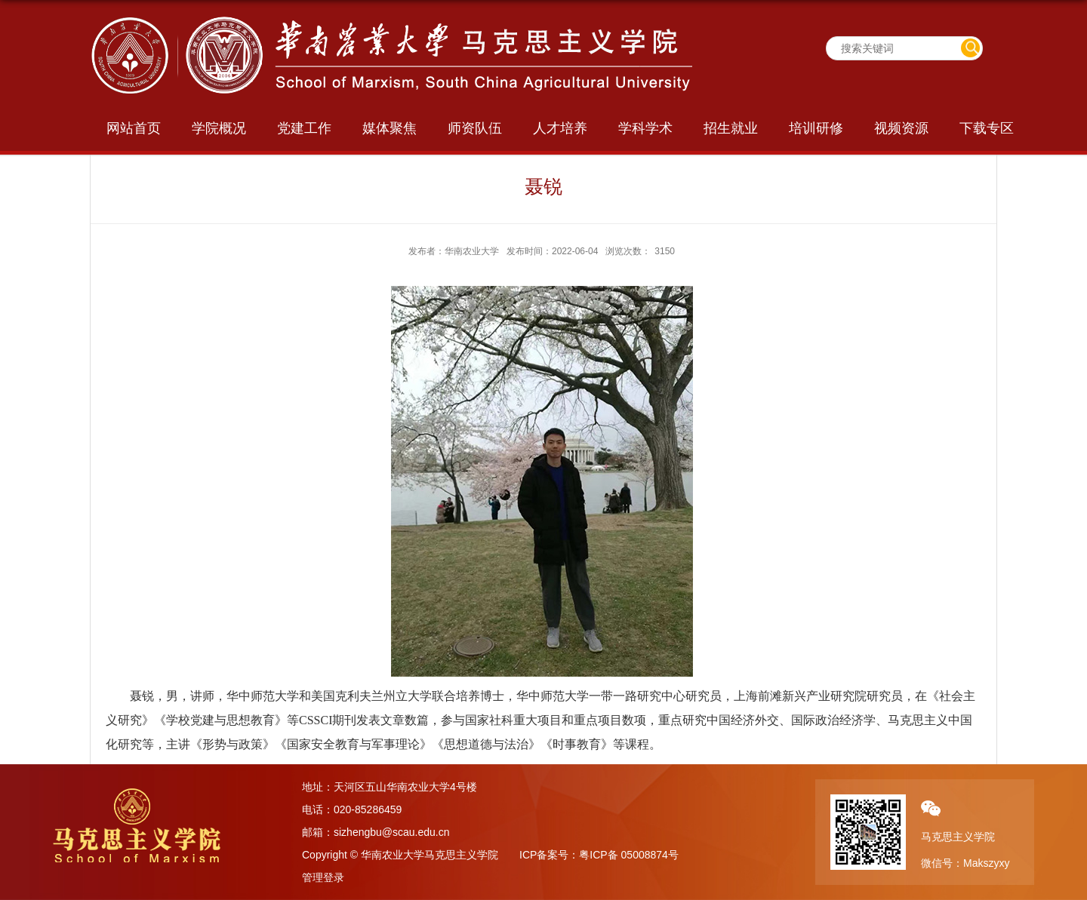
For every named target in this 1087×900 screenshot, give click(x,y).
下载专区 (986, 128)
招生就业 (731, 128)
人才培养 (560, 128)
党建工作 (304, 128)
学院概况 (219, 128)
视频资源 (901, 128)
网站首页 (133, 128)
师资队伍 (475, 128)
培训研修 (816, 128)
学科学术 (645, 128)
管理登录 (323, 877)
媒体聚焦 (389, 128)
